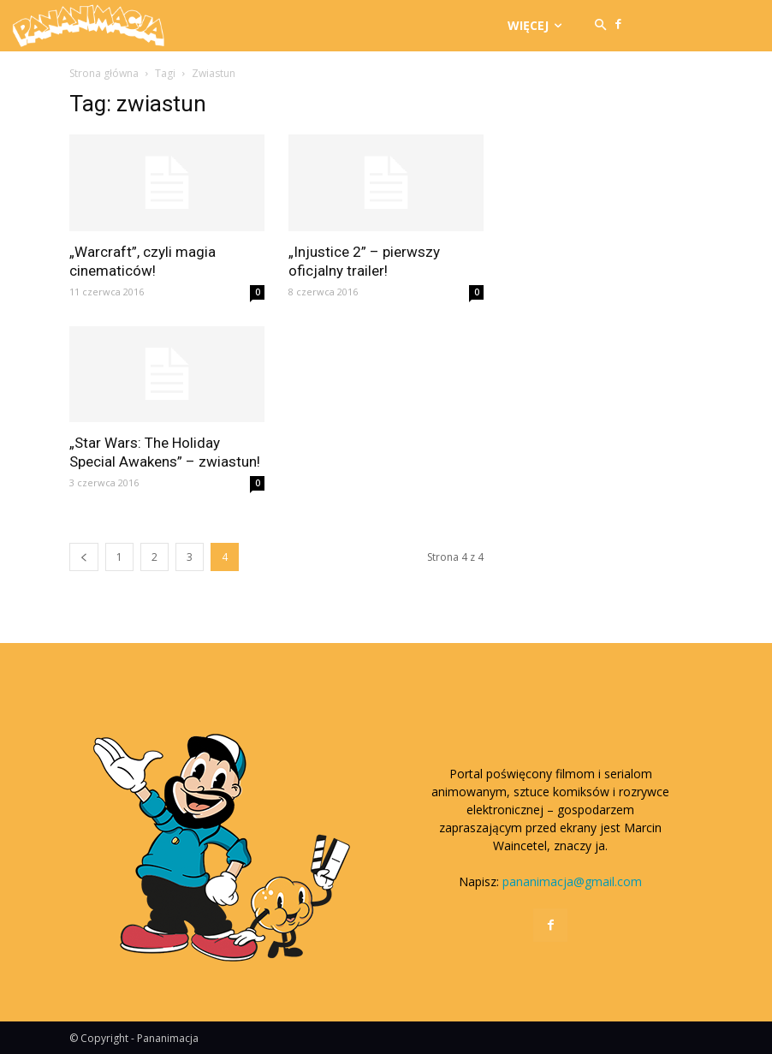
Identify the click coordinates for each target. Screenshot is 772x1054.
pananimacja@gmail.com (572, 881)
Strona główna (104, 73)
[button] (600, 25)
